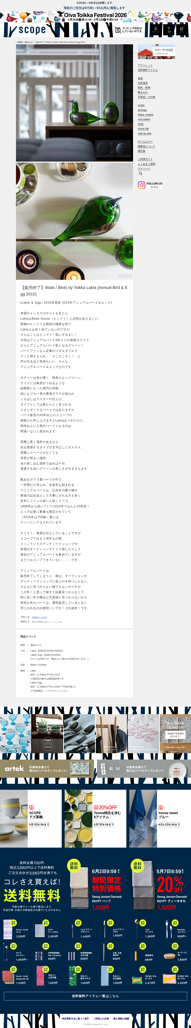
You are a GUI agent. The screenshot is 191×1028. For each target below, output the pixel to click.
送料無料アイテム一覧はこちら (95, 996)
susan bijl (143, 128)
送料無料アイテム (148, 70)
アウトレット (145, 65)
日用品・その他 (146, 97)
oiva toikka (144, 119)
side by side (144, 133)
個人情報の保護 (121, 1018)
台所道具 (143, 83)
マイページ (144, 168)
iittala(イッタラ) (39, 617)
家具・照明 (144, 87)
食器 (140, 78)
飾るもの (143, 92)
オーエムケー (145, 141)
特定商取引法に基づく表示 (75, 1018)
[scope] (31, 29)
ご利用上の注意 (101, 1018)
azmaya (142, 110)
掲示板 (141, 150)
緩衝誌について (146, 146)
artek (141, 123)
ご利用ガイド (145, 159)
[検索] (140, 174)
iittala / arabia (145, 114)
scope (141, 105)
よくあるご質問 (146, 164)
